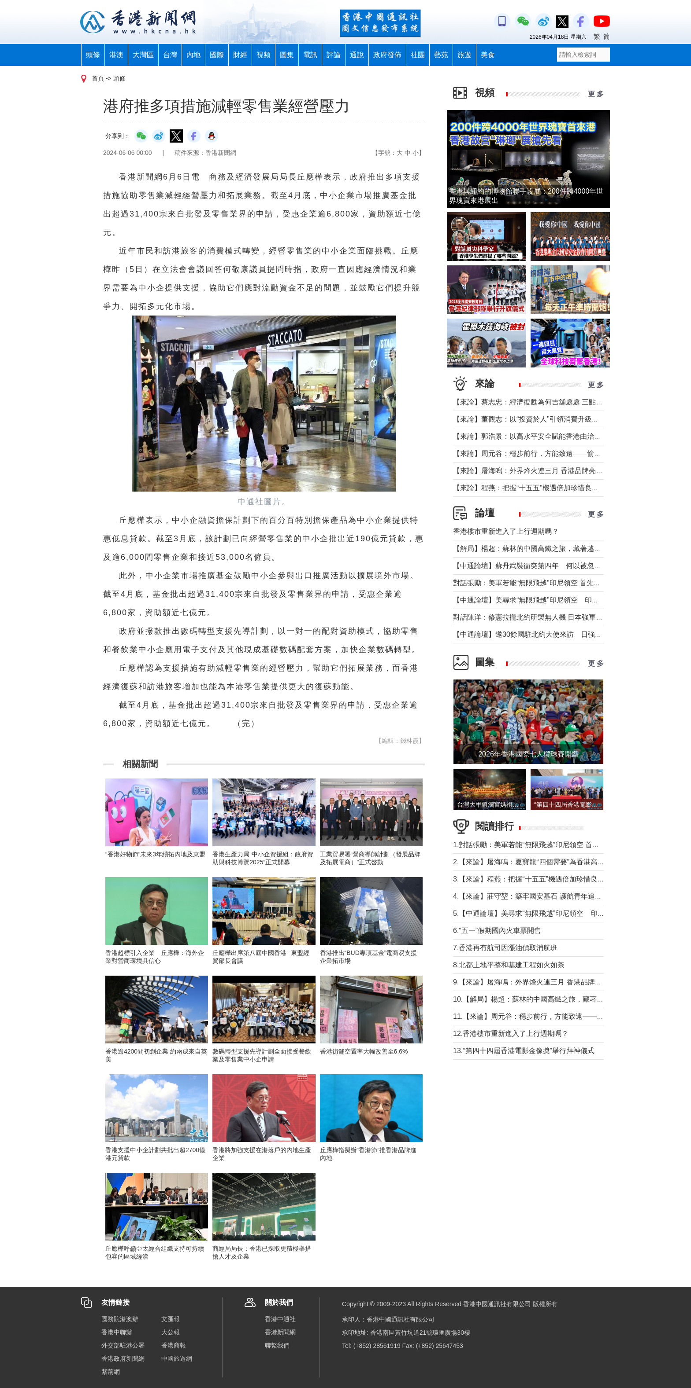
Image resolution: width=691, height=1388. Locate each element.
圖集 (287, 55)
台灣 (170, 55)
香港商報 (173, 1345)
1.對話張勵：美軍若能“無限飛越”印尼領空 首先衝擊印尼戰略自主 (554, 844)
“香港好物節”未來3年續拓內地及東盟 (155, 854)
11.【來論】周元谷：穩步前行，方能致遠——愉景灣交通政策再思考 (560, 1016)
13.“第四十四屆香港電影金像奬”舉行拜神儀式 (523, 1050)
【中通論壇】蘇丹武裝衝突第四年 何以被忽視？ (530, 565)
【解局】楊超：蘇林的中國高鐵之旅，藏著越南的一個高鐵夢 (548, 548)
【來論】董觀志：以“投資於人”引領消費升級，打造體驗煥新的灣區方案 (564, 419)
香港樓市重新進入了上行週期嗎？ (506, 531)
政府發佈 (387, 55)
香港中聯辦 (116, 1332)
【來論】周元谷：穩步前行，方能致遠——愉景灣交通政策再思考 (555, 453)
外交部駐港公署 (123, 1345)
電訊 (310, 55)
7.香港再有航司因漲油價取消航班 (505, 947)
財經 (240, 55)
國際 (217, 55)
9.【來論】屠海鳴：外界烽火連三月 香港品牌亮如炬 (534, 982)
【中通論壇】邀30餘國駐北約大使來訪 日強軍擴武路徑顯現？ (552, 634)
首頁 (98, 78)
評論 (334, 55)
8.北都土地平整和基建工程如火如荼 (509, 965)
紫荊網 (110, 1371)
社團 (418, 55)
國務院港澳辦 (119, 1318)
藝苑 (441, 55)
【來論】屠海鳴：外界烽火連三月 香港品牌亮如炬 (531, 470)
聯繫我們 (277, 1345)
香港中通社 (280, 1318)
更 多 (596, 94)
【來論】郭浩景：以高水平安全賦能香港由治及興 (530, 436)
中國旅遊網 (176, 1358)
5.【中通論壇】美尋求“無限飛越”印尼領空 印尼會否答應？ (546, 913)
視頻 (263, 55)
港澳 (116, 55)
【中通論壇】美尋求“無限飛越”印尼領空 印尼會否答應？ (543, 600)
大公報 (170, 1332)
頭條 (93, 55)
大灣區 (143, 55)
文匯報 (170, 1318)
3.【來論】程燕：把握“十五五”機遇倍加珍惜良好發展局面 (543, 879)
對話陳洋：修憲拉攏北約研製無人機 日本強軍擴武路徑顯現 (545, 617)
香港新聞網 (280, 1332)
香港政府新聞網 (123, 1358)
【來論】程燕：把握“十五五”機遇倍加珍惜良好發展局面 (540, 488)
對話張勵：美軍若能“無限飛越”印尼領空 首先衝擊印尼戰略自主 (551, 583)
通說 (357, 55)
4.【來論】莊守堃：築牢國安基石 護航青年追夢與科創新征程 (548, 896)
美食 (488, 55)
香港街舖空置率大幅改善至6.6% (364, 1051)
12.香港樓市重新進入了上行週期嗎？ (510, 1033)
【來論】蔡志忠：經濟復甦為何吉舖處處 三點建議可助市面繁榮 (552, 402)
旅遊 (464, 55)
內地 (193, 55)
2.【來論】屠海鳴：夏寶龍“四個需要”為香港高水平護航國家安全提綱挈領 (567, 862)
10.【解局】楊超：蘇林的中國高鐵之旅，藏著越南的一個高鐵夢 (553, 999)
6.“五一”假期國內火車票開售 (497, 930)
